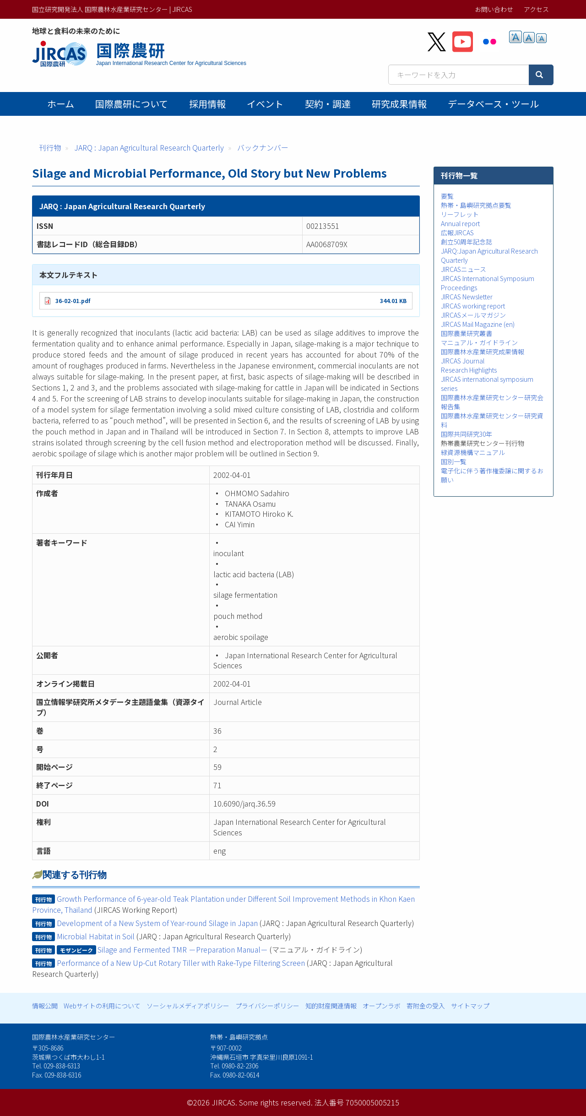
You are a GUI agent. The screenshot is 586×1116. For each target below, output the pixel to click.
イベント (265, 103)
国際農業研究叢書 (466, 333)
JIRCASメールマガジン (473, 315)
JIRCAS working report (473, 305)
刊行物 (50, 147)
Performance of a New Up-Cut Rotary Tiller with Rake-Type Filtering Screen (181, 962)
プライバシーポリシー (267, 1005)
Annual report (460, 223)
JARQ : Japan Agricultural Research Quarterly (149, 147)
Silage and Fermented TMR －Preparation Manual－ (183, 949)
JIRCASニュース (463, 269)
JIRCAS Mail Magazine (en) (478, 324)
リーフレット (460, 214)
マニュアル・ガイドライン (479, 342)
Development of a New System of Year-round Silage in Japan (157, 922)
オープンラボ (382, 1005)
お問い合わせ (494, 9)
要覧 (447, 195)
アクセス (536, 9)
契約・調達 (328, 103)
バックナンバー (262, 147)
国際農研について (131, 103)
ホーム (60, 103)
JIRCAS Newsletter (467, 296)
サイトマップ (470, 1005)
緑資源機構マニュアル (473, 452)
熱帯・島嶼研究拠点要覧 (476, 205)
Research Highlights (469, 369)
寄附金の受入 (426, 1005)
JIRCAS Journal (462, 360)
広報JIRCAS (457, 232)
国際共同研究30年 (466, 434)
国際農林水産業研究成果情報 (482, 351)
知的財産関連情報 (331, 1005)
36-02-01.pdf (72, 300)
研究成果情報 (399, 103)
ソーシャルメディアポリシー (187, 1005)
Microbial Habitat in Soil (96, 936)
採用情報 (207, 103)
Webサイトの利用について (102, 1005)
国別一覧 (454, 461)
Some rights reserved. (276, 1102)
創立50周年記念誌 (466, 241)
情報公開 (45, 1005)
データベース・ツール (493, 103)
